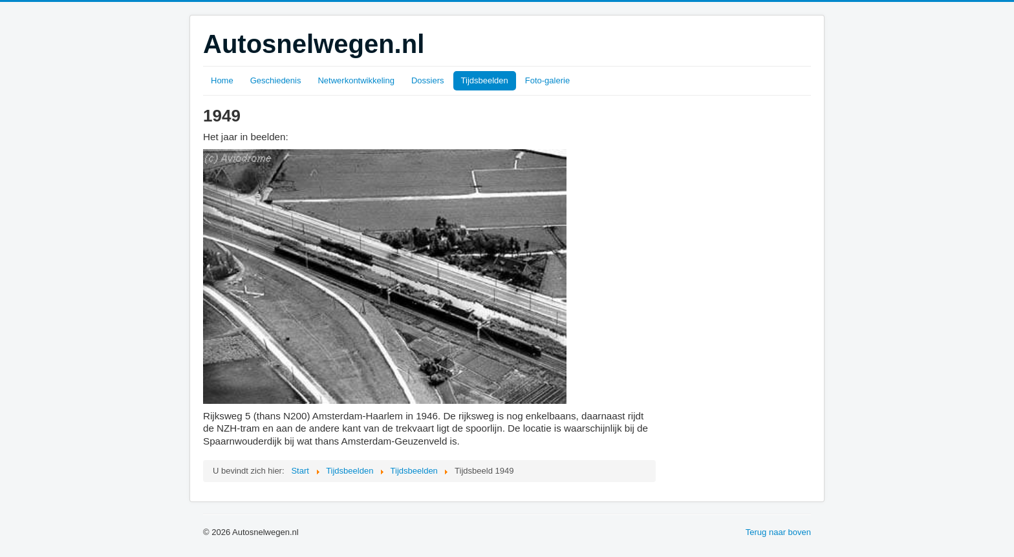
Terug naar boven (778, 532)
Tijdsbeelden (484, 80)
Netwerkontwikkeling (356, 80)
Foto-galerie (547, 80)
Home (222, 80)
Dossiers (427, 80)
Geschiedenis (275, 80)
